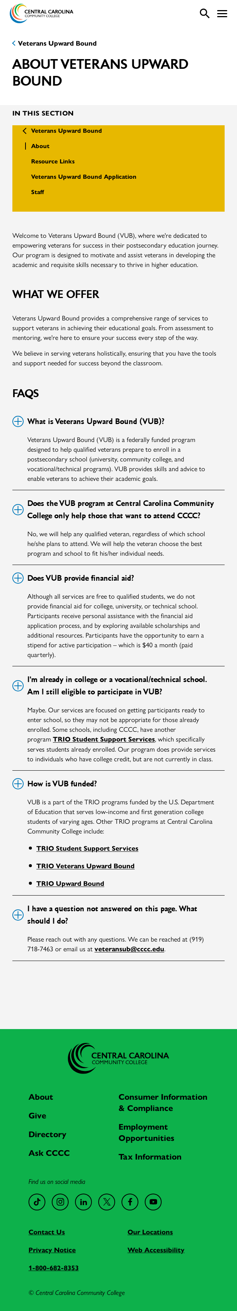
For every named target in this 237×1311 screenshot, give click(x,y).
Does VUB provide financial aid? (72, 578)
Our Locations (150, 1232)
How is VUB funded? (54, 783)
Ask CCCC (49, 1153)
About (40, 146)
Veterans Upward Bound (57, 43)
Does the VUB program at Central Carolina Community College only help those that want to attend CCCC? (113, 509)
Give (37, 1116)
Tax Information (150, 1157)
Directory (47, 1134)
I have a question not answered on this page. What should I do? (104, 915)
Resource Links (53, 161)
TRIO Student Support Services (104, 739)
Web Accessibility (156, 1250)
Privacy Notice (52, 1250)
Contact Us (46, 1232)
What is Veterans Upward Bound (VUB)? (88, 421)
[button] (222, 13)
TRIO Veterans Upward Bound (85, 866)
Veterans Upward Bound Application (83, 176)
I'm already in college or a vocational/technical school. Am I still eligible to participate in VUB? (109, 686)
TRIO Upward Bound (70, 883)
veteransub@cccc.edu (129, 949)
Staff (37, 192)
